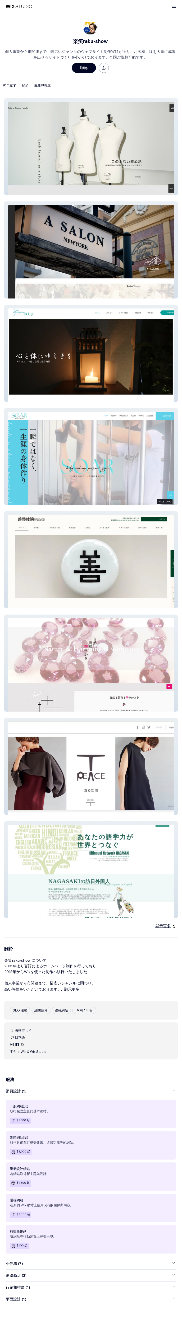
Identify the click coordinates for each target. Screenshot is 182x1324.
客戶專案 (9, 86)
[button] (91, 146)
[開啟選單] (174, 6)
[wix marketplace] (19, 6)
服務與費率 (42, 86)
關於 (25, 86)
